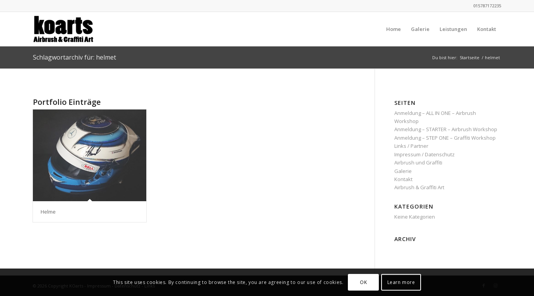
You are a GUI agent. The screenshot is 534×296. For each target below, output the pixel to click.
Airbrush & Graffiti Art (419, 187)
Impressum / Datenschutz (424, 154)
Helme (48, 211)
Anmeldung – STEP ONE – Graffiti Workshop (445, 137)
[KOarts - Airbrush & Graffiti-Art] (70, 29)
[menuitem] (393, 29)
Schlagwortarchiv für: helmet (74, 57)
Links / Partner (411, 145)
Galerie (403, 171)
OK (363, 282)
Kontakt (403, 179)
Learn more (401, 282)
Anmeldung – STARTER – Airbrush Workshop (445, 129)
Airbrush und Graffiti (418, 162)
